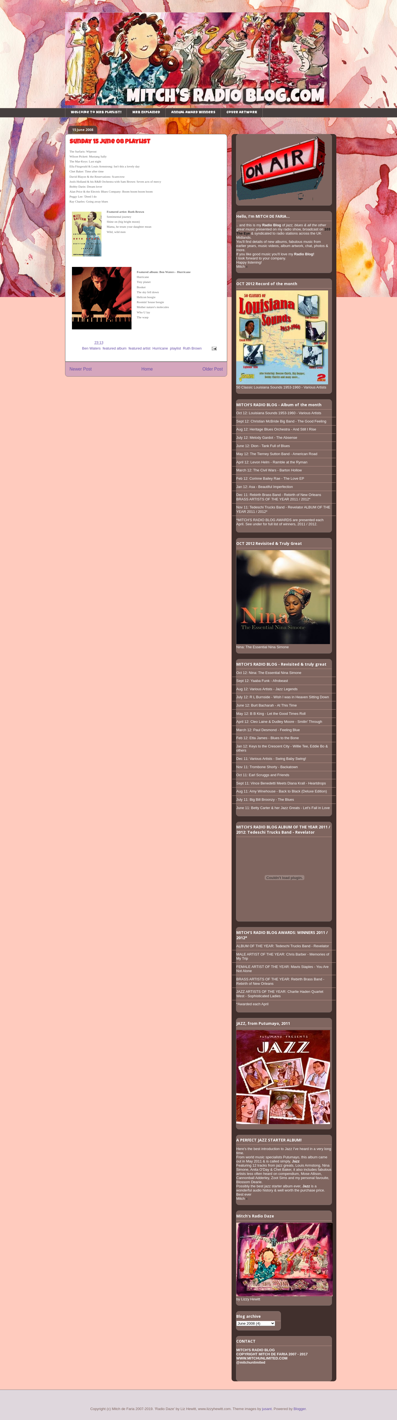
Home (147, 369)
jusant (267, 1409)
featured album (115, 348)
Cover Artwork (241, 112)
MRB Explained (146, 112)
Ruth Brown (192, 348)
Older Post (212, 369)
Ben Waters (91, 348)
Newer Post (80, 369)
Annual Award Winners (193, 112)
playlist (175, 348)
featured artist (139, 348)
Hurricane (160, 348)
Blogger (300, 1409)
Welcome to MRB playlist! (96, 112)
